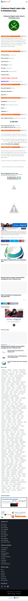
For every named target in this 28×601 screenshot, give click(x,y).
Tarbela (6, 485)
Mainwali (11, 441)
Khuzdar (3, 429)
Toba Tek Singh (4, 489)
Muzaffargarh (4, 453)
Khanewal (3, 427)
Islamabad (3, 415)
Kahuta (18, 419)
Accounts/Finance (5, 373)
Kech (15, 425)
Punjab (3, 465)
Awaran (11, 377)
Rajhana (20, 467)
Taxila (11, 485)
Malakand (21, 441)
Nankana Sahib (11, 453)
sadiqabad (23, 469)
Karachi (14, 423)
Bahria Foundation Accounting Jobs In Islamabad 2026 (12, 296)
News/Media (4, 457)
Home (2, 570)
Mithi (13, 449)
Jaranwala (13, 417)
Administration (4, 375)
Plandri (12, 463)
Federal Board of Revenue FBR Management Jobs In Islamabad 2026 (17, 358)
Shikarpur (23, 475)
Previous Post (4, 300)
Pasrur (8, 461)
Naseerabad (22, 453)
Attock (7, 377)
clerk (24, 391)
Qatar (16, 465)
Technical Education (17, 485)
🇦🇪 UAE (9, 594)
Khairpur (19, 425)
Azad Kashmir (4, 379)
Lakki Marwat (12, 435)
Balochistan (18, 381)
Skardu (24, 477)
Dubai (19, 395)
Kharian (17, 427)
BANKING (9, 383)
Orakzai (11, 459)
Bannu (3, 385)
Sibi (16, 477)
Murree (14, 451)
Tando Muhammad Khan (21, 483)
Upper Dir (23, 489)
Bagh (13, 379)
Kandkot (9, 423)
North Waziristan (17, 457)
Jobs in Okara (3, 537)
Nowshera (12, 237)
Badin (9, 379)
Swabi (22, 481)
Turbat (10, 489)
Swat (2, 483)
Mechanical (4, 447)
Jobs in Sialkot (3, 534)
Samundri (21, 471)
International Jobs (15, 413)
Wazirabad (19, 491)
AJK (16, 375)
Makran (16, 441)
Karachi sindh (19, 423)
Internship (21, 413)
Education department (5, 397)
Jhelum (3, 419)
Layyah (12, 437)
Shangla (7, 475)
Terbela (8, 487)
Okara (7, 459)
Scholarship (20, 473)
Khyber (7, 429)
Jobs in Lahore (3, 525)
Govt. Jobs (5, 237)
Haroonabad (12, 407)
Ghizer (12, 401)
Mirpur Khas (8, 449)
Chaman (3, 389)
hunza (14, 411)
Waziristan (3, 493)
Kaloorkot (9, 421)
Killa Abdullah (15, 431)
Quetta (20, 465)
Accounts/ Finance (22, 371)
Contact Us (3, 574)
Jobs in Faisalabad (4, 530)
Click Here (19, 177)
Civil (21, 391)
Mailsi (7, 441)
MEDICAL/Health (11, 447)
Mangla (3, 445)
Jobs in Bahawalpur (4, 541)
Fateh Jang (7, 401)
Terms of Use (3, 577)
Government (9, 68)
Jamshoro (8, 417)
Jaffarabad (20, 415)
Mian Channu (17, 447)
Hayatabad (8, 409)
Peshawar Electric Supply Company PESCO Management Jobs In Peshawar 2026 (14, 278)
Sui (10, 479)
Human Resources (8, 411)
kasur (8, 425)
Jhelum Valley (8, 419)
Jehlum (18, 417)
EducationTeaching (5, 399)
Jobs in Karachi (4, 527)
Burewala (12, 387)
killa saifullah (21, 431)
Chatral (13, 389)
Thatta (19, 487)
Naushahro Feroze (5, 455)
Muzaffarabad (19, 451)
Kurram (22, 433)
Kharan (13, 427)
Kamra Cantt (4, 423)
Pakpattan (21, 459)
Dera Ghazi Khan (22, 393)
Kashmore (3, 425)
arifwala (24, 375)
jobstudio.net (14, 175)
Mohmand (17, 449)
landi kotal (23, 435)
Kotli (15, 433)
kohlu (11, 433)
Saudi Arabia (14, 473)
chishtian (3, 391)
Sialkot (12, 477)
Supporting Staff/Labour (19, 237)
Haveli (24, 407)
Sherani (18, 475)
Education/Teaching (14, 397)
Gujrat (9, 405)
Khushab (22, 427)
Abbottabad (9, 371)
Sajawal (7, 471)
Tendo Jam (4, 487)
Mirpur (3, 449)
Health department (15, 409)
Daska (11, 393)
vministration (8, 491)
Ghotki (16, 401)
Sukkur (18, 479)
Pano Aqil (3, 461)
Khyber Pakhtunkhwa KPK (6, 431)
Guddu (19, 403)
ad (10, 373)
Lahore (7, 435)
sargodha (8, 473)
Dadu (3, 393)
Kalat (22, 419)
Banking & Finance (16, 383)
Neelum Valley (18, 455)
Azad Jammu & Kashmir (18, 377)
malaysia (8, 443)
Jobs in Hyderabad (4, 536)
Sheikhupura (13, 475)
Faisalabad (17, 399)
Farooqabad (23, 399)
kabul (14, 419)
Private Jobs (22, 463)
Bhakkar (17, 385)
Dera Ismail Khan (5, 395)
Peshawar (17, 461)
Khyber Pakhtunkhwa (14, 429)
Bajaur (13, 381)
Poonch (16, 463)
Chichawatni (19, 389)
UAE (14, 489)
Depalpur (15, 393)
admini (17, 373)
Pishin (8, 463)
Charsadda (8, 389)
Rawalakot (3, 469)
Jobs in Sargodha (4, 539)
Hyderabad (19, 411)
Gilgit (20, 401)
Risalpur (14, 469)
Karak (25, 423)
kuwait (3, 435)
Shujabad (8, 477)
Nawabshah (12, 455)
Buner (7, 387)
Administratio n (22, 373)
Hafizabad (21, 405)
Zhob (8, 493)
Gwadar (16, 405)
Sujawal (14, 479)
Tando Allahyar (13, 483)
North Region (10, 457)
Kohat (3, 433)
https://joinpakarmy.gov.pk (11, 104)
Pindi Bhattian (23, 461)
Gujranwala (4, 405)
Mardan (12, 445)
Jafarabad (14, 415)
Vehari (3, 491)
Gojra (10, 403)
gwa (12, 405)
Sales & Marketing (14, 471)
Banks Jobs (23, 383)
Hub (2, 411)
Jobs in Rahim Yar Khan (5, 543)
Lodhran (16, 437)
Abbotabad (4, 371)
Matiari (22, 445)
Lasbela (7, 437)
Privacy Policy (3, 579)
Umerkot (18, 489)
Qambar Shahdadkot (9, 465)
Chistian (8, 391)
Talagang (7, 483)
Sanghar (3, 473)
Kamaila (14, 421)
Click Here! (17, 125)
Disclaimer (3, 576)
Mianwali (23, 447)
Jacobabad (9, 415)
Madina (3, 441)
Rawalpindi (9, 469)
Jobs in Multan (3, 532)
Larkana (3, 437)
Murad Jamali (4, 451)
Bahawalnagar (18, 379)
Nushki (3, 459)
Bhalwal (22, 385)
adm (13, 373)
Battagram (12, 385)
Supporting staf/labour (5, 481)
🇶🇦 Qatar (13, 594)
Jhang (22, 417)
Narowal (16, 453)
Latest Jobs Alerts (4, 581)
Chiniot (24, 389)
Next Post (24, 300)
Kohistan (7, 433)
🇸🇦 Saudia (18, 594)
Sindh (20, 477)
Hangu (3, 407)
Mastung (17, 445)
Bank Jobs (3, 383)
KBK (12, 425)
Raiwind (10, 467)
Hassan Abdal (19, 407)
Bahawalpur (4, 381)
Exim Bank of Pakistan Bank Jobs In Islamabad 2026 (11, 260)
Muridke (9, 451)
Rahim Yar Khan (4, 467)
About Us (2, 572)
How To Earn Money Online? (15, 81)
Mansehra (8, 445)
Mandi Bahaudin (23, 443)
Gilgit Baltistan (4, 403)
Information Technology (6, 413)
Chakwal (24, 387)
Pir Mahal (3, 463)
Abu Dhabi (15, 371)
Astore (3, 377)
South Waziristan (5, 479)
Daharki (6, 393)
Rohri (19, 469)
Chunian (17, 391)
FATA (3, 401)
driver (15, 395)
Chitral (12, 391)
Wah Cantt (14, 491)
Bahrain (9, 381)
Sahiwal (3, 471)
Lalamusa (18, 435)
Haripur (7, 407)
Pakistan (16, 459)
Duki (22, 395)
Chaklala (19, 387)
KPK (9, 61)
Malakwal (3, 443)
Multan (22, 449)
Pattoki (12, 461)
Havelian (3, 409)
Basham (7, 385)
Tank (2, 485)
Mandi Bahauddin (15, 443)
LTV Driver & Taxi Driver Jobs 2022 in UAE (14, 439)
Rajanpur (15, 467)
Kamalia (19, 421)
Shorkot (3, 477)
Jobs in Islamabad (4, 528)
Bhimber (3, 387)
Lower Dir (3, 439)
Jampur (3, 417)
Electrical (11, 399)
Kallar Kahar (4, 421)
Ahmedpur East (11, 375)
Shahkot (3, 475)
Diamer (11, 395)
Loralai (21, 437)
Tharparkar (14, 487)
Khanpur (8, 427)
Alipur (20, 375)
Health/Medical (23, 409)
